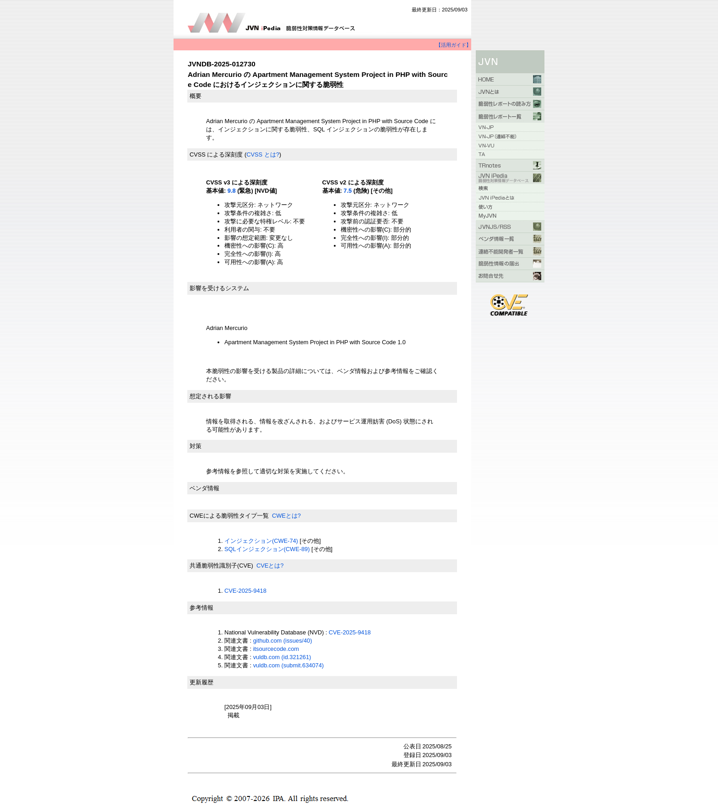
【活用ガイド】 (453, 45)
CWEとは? (286, 515)
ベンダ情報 (204, 488)
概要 (195, 95)
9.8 (232, 190)
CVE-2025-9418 (245, 590)
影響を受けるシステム (219, 288)
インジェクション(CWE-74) (261, 540)
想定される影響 (210, 396)
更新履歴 (201, 682)
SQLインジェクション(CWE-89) (267, 549)
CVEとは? (269, 565)
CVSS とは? (262, 154)
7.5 (347, 190)
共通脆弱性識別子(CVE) (221, 565)
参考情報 (201, 607)
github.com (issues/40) (282, 640)
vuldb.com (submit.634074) (288, 665)
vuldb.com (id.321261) (282, 657)
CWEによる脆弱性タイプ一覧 (229, 515)
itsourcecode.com (276, 648)
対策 (195, 446)
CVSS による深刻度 (216, 154)
